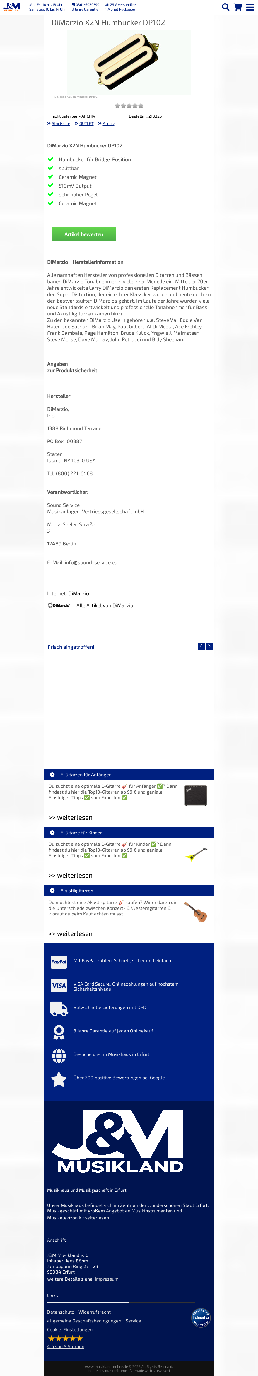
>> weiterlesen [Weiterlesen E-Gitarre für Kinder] (71, 875)
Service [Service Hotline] (133, 1320)
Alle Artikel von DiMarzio (104, 605)
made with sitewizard (152, 1370)
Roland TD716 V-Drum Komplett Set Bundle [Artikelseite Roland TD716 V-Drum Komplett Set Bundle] (89, 744)
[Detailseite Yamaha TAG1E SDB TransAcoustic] (170, 702)
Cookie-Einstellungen (70, 1329)
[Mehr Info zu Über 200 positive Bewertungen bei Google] (129, 1081)
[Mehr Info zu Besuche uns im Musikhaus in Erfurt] (129, 1057)
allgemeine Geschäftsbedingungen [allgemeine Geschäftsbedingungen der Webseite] (84, 1320)
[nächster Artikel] (209, 646)
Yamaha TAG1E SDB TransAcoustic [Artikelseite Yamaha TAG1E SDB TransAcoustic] (170, 744)
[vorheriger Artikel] (201, 646)
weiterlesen (96, 1217)
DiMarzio (78, 593)
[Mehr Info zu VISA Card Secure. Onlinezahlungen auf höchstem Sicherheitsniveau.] (129, 987)
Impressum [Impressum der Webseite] (107, 1278)
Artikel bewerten (83, 234)
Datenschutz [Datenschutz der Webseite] (60, 1312)
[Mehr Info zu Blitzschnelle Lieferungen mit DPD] (129, 1010)
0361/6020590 (85, 4)
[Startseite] (11, 7)
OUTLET (86, 123)
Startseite (61, 123)
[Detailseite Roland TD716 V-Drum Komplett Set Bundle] (88, 702)
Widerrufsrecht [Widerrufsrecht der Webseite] (94, 1312)
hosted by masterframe (107, 1370)
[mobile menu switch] (250, 6)
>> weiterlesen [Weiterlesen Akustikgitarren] (71, 933)
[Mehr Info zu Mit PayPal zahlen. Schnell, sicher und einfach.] (129, 963)
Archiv (109, 123)
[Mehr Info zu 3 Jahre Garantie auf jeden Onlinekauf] (129, 1034)
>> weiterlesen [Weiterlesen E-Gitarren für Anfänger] (71, 817)
